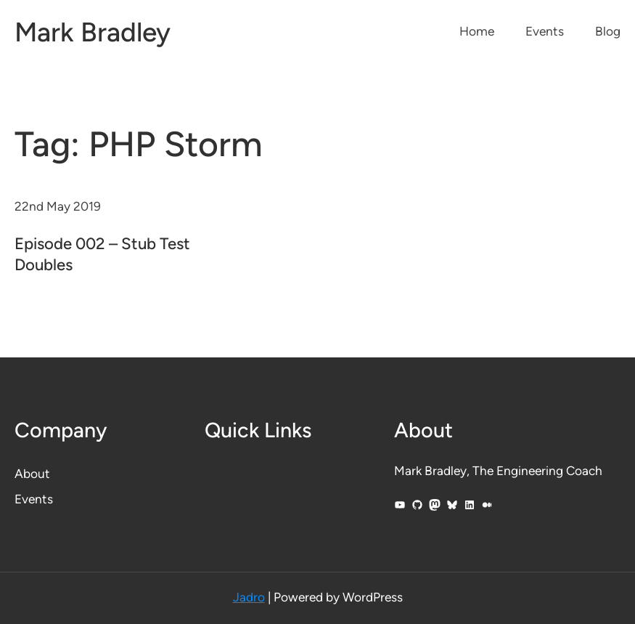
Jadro (249, 597)
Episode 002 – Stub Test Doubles (102, 254)
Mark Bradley (93, 32)
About (32, 473)
